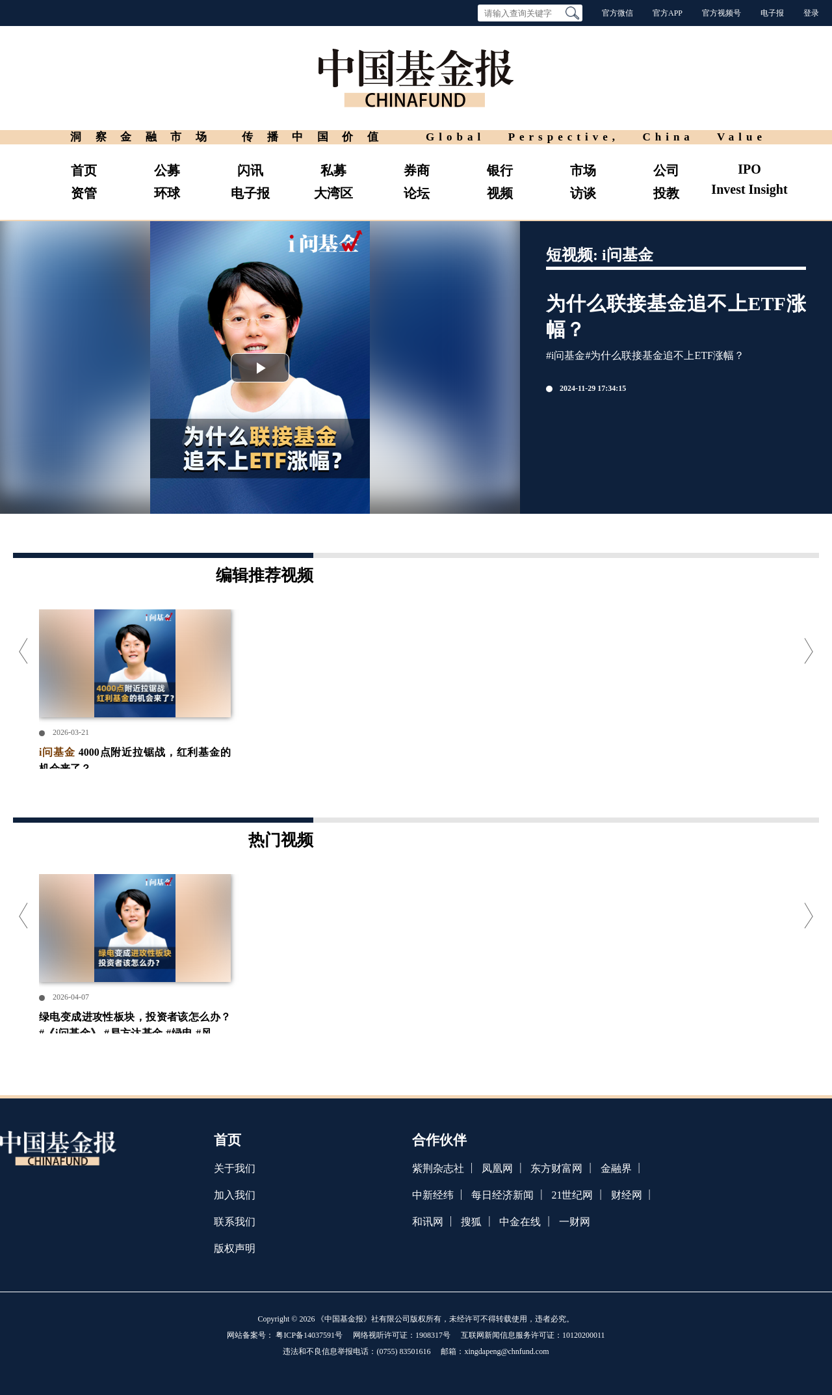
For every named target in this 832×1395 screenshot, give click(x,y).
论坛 (417, 193)
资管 (84, 193)
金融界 (616, 1168)
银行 (500, 170)
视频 (500, 193)
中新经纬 (433, 1195)
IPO (749, 169)
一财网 (574, 1221)
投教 (666, 193)
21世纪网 (572, 1195)
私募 (333, 170)
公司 (666, 170)
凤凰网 (497, 1168)
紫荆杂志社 (438, 1168)
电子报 (772, 13)
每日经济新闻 (502, 1195)
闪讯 (250, 170)
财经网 (626, 1195)
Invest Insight (749, 189)
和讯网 (427, 1221)
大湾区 (333, 193)
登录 (811, 13)
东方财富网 (556, 1168)
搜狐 (471, 1221)
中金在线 (520, 1221)
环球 (167, 193)
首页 (84, 170)
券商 (417, 170)
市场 (583, 170)
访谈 (583, 193)
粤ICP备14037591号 (309, 1335)
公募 (167, 170)
